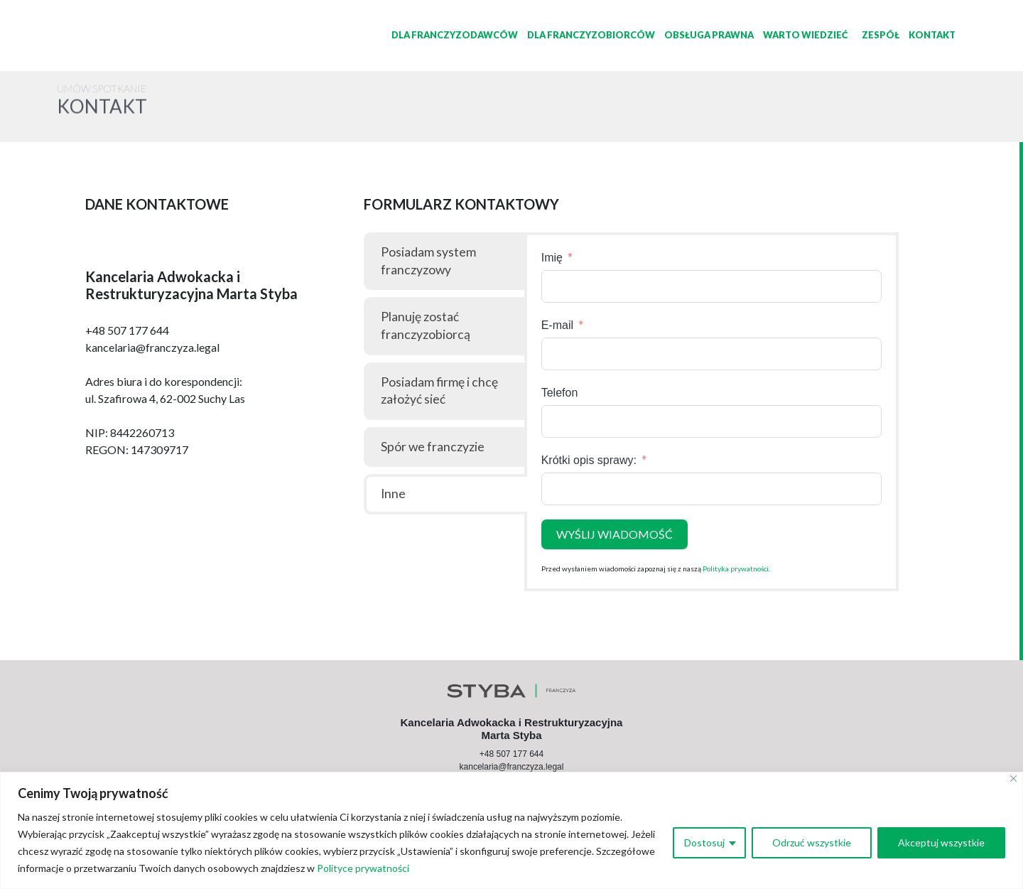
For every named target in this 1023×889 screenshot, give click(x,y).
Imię (552, 258)
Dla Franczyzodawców (454, 35)
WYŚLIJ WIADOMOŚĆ (614, 534)
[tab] (445, 261)
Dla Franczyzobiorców (591, 35)
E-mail (557, 325)
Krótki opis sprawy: (590, 460)
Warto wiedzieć (805, 35)
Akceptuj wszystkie (941, 842)
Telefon (559, 393)
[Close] (1013, 778)
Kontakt (932, 35)
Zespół (880, 35)
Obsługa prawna (709, 35)
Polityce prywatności (363, 868)
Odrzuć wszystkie (811, 842)
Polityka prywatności (736, 568)
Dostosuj (704, 842)
